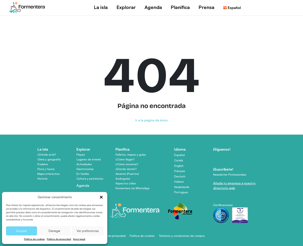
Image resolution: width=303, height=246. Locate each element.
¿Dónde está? (46, 154)
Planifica (180, 7)
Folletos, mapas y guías (130, 154)
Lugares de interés (88, 159)
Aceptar (21, 231)
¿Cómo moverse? (126, 164)
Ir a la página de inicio (151, 120)
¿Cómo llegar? (124, 159)
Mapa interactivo (48, 173)
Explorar (126, 7)
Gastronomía (84, 169)
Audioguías (122, 178)
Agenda (153, 7)
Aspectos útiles (125, 183)
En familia (82, 173)
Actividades (84, 164)
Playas (80, 154)
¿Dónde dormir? (126, 169)
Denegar (54, 231)
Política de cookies (34, 239)
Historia (42, 178)
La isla (101, 7)
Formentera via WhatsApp (132, 188)
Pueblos (42, 164)
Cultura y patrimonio (89, 178)
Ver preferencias (88, 231)
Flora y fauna (45, 169)
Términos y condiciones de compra (182, 235)
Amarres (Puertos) (127, 173)
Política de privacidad (59, 239)
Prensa (206, 7)
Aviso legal (79, 239)
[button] (101, 197)
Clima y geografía (48, 159)
